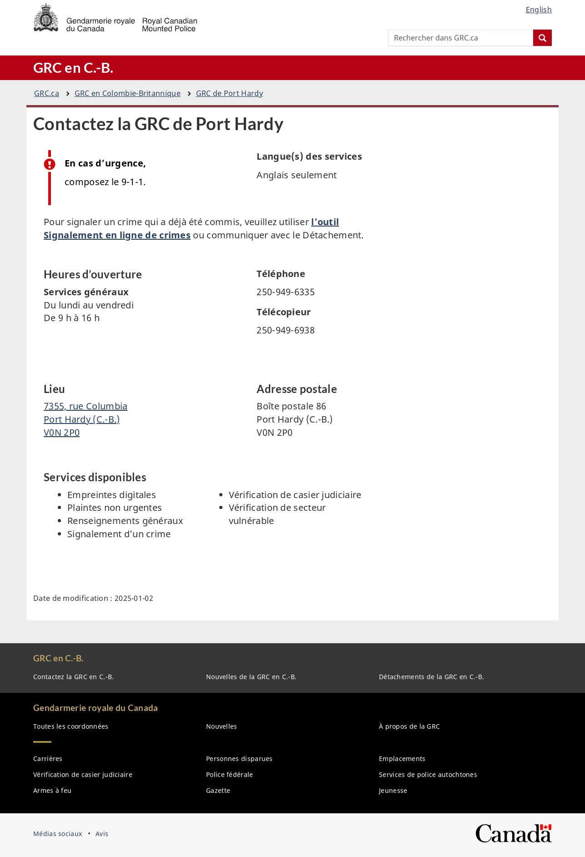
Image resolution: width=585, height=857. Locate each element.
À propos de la (409, 726)
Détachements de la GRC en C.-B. (431, 676)
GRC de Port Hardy (229, 93)
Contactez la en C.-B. (73, 676)
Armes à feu (52, 790)
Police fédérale (229, 774)
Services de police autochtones (428, 774)
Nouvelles (221, 726)
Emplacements (402, 758)
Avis (102, 833)
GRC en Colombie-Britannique (128, 93)
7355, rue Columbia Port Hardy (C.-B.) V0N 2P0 (85, 419)
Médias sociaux (57, 833)
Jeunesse (393, 790)
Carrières (48, 758)
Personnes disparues (239, 758)
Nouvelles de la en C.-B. (251, 676)
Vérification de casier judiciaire (82, 774)
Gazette (218, 790)
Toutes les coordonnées (71, 726)
